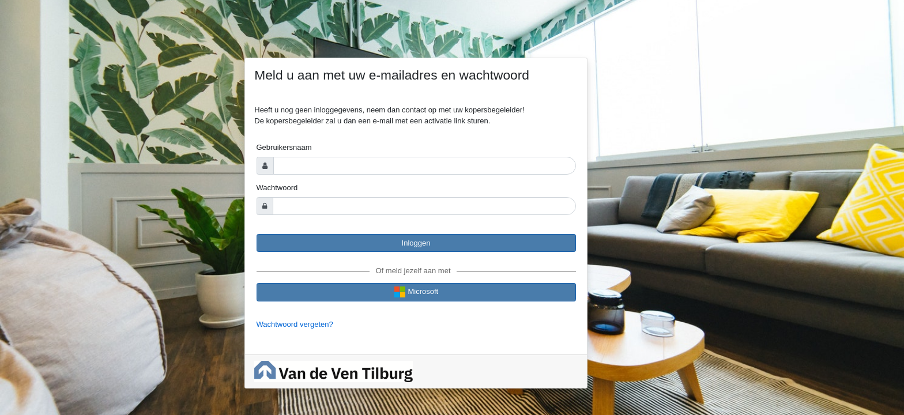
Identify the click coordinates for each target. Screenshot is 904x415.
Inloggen (416, 243)
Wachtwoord (277, 187)
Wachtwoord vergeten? (295, 324)
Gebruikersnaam (284, 147)
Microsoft (416, 292)
